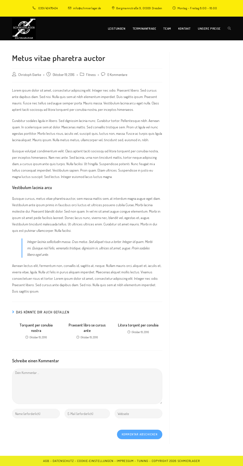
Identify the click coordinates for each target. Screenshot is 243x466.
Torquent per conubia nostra (36, 328)
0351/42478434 (48, 8)
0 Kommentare (117, 74)
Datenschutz (63, 461)
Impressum (125, 461)
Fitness (91, 74)
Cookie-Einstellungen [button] (95, 461)
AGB (46, 461)
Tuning (142, 461)
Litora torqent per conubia (138, 325)
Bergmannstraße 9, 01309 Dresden (139, 8)
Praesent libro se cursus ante (87, 328)
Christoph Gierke (29, 74)
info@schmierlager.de (87, 8)
